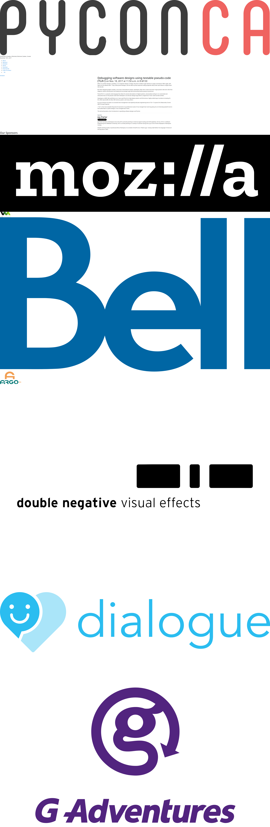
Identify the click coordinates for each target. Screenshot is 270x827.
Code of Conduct (7, 70)
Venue (4, 65)
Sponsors (5, 62)
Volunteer (5, 67)
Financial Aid (6, 68)
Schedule (5, 64)
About (4, 60)
